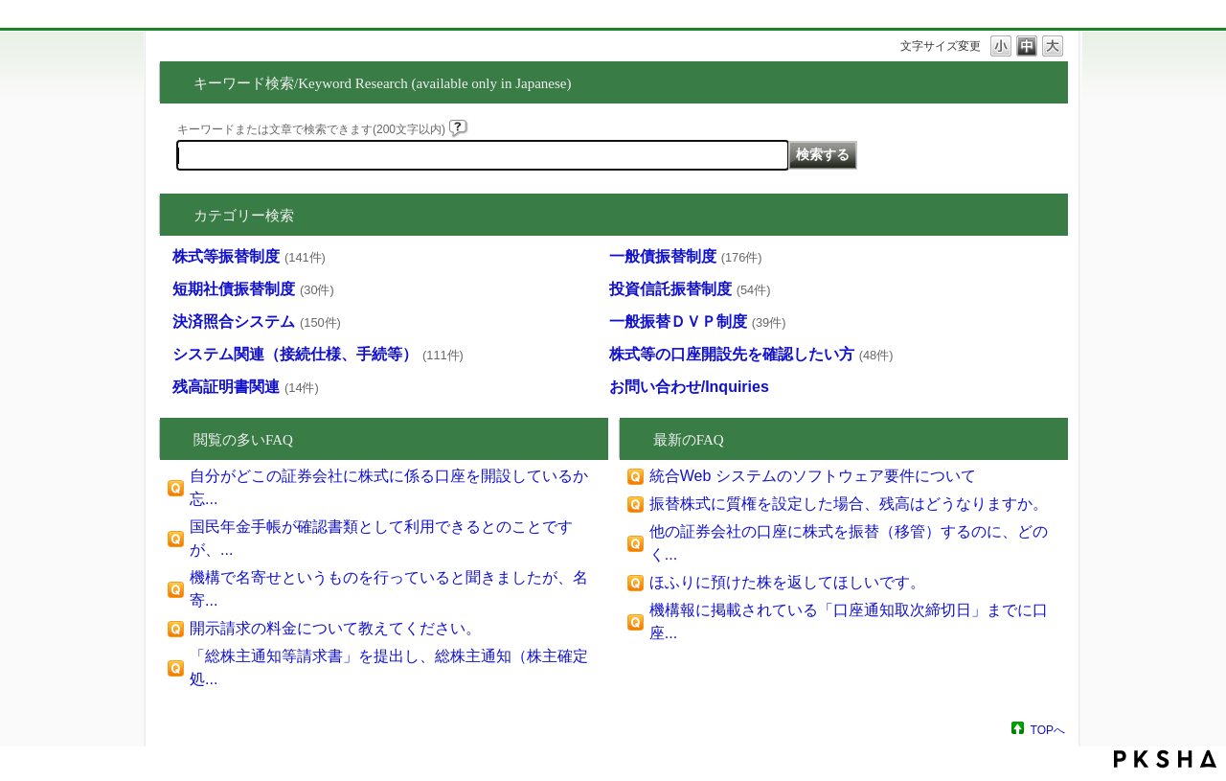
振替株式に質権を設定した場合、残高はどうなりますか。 (848, 503)
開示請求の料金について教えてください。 (335, 628)
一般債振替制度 (685, 256)
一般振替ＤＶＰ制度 (697, 321)
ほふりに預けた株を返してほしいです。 (787, 582)
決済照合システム (256, 321)
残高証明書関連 (245, 387)
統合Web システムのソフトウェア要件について (812, 476)
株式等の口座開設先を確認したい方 (751, 354)
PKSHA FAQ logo (1165, 759)
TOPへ (1048, 730)
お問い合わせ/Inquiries (689, 387)
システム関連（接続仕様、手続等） (318, 354)
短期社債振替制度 (253, 289)
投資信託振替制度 (690, 289)
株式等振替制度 (249, 256)
